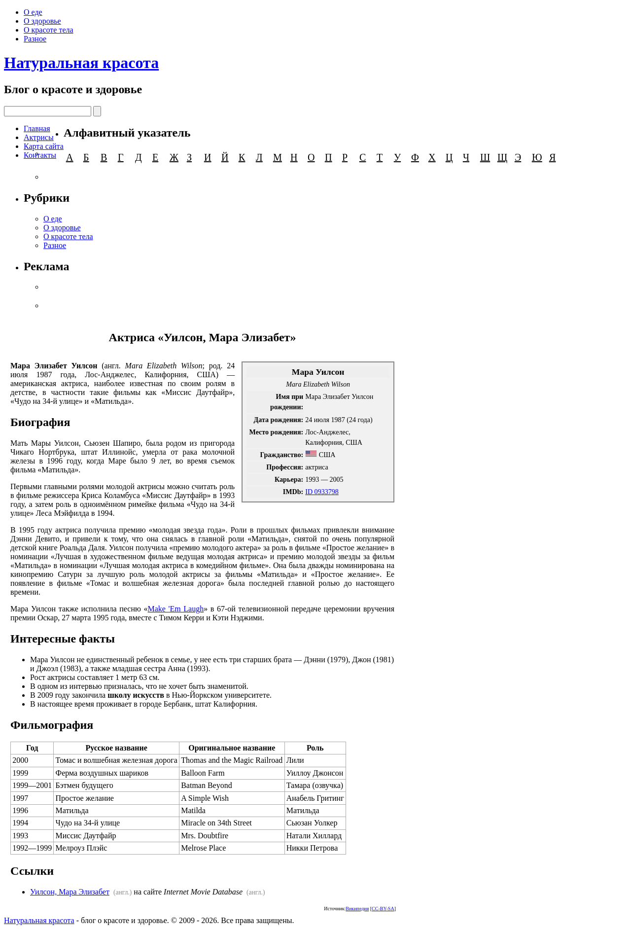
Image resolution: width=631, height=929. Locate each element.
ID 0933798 (322, 492)
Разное (35, 39)
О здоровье (42, 21)
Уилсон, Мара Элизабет (69, 892)
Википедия (357, 908)
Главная (37, 128)
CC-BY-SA (383, 908)
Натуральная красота (81, 62)
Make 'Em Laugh (176, 609)
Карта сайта (44, 146)
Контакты (40, 155)
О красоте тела (48, 30)
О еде (33, 12)
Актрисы (39, 137)
